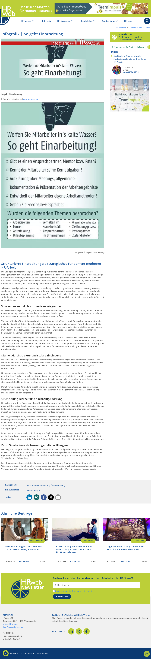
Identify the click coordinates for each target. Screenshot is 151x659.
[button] (29, 497)
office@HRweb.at (10, 624)
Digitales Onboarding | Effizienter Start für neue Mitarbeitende (125, 548)
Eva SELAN (24, 561)
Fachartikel (138, 540)
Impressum (28, 653)
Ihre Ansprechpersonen (13, 627)
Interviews (88, 540)
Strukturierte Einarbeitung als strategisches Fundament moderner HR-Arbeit (130, 59)
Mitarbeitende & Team (139, 28)
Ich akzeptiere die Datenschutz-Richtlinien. (75, 591)
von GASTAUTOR (131, 72)
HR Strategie (36, 540)
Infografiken (57, 485)
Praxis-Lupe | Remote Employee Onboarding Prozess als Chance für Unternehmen (74, 549)
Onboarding (32, 490)
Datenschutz (42, 653)
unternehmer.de (30, 99)
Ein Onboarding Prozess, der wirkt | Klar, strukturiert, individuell (24, 548)
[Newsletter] (114, 37)
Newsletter (125, 34)
